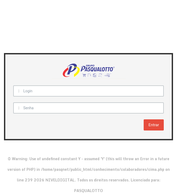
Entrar (153, 125)
